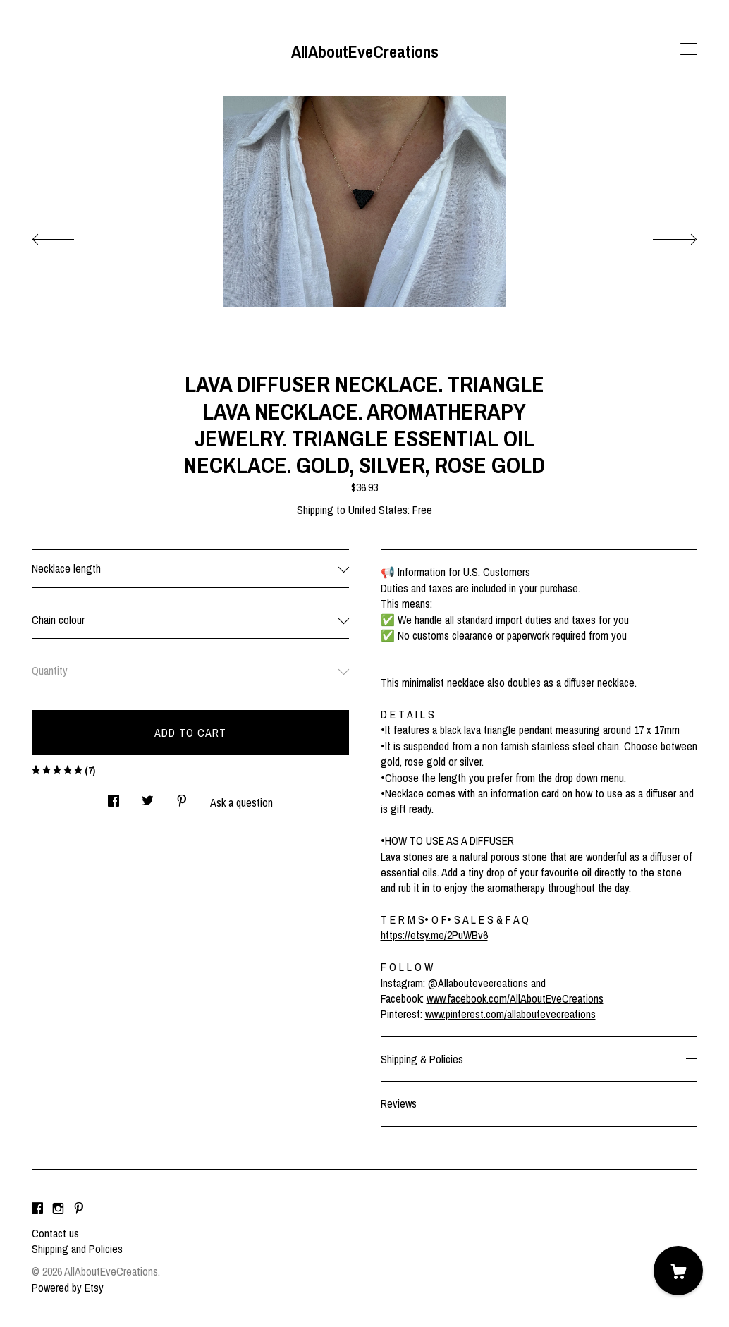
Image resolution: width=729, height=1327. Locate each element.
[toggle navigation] (688, 49)
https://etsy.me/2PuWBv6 (434, 935)
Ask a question (241, 802)
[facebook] (37, 1209)
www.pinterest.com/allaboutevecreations (510, 1014)
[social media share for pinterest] (182, 796)
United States (378, 510)
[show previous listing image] (67, 235)
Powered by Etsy (68, 1287)
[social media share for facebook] (113, 796)
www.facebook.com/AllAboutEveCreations (515, 998)
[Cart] (678, 1270)
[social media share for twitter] (148, 796)
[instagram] (58, 1209)
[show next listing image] (662, 235)
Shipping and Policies (77, 1248)
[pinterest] (79, 1209)
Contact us (55, 1233)
